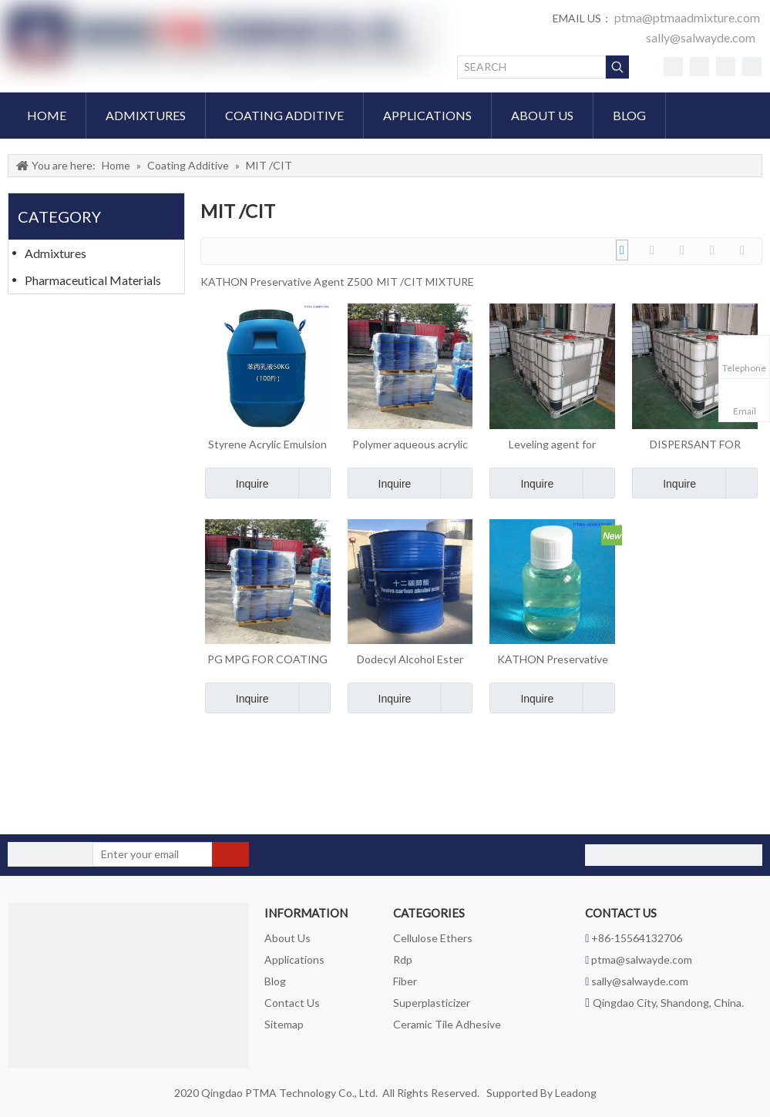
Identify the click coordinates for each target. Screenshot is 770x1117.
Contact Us (292, 1002)
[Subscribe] (230, 854)
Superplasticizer (431, 1002)
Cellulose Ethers (432, 937)
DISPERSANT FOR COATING (695, 445)
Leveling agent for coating (552, 445)
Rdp (402, 959)
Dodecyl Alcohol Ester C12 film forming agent (410, 659)
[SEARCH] (531, 67)
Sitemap (284, 1024)
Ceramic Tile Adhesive (447, 1024)
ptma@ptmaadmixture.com (687, 17)
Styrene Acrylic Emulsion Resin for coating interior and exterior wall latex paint (268, 445)
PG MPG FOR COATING (267, 659)
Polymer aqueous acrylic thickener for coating (410, 445)
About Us (287, 937)
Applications (294, 959)
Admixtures (55, 253)
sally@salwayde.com (700, 37)
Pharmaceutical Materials (93, 280)
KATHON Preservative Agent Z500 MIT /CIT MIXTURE (552, 659)
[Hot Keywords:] (617, 67)
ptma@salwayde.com (641, 959)
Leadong (576, 1092)
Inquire (237, 483)
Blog (275, 981)
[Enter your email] (153, 854)
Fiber (405, 981)
